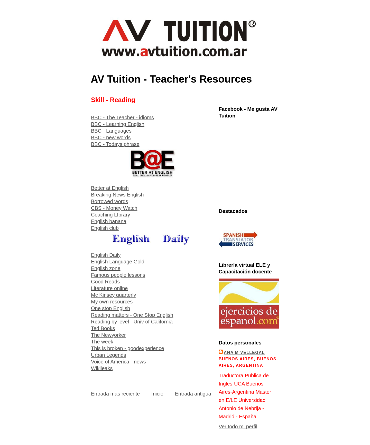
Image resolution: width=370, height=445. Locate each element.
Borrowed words (109, 201)
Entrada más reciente (115, 394)
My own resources (112, 301)
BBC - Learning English (117, 124)
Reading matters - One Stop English (132, 315)
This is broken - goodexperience (127, 348)
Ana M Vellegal (244, 352)
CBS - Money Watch (114, 208)
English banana (108, 221)
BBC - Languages (111, 131)
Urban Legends (108, 355)
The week (102, 341)
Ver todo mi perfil (238, 426)
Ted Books (103, 328)
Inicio (157, 394)
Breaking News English (117, 194)
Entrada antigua (193, 394)
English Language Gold (117, 261)
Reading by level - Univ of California (132, 321)
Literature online (109, 288)
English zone (106, 268)
